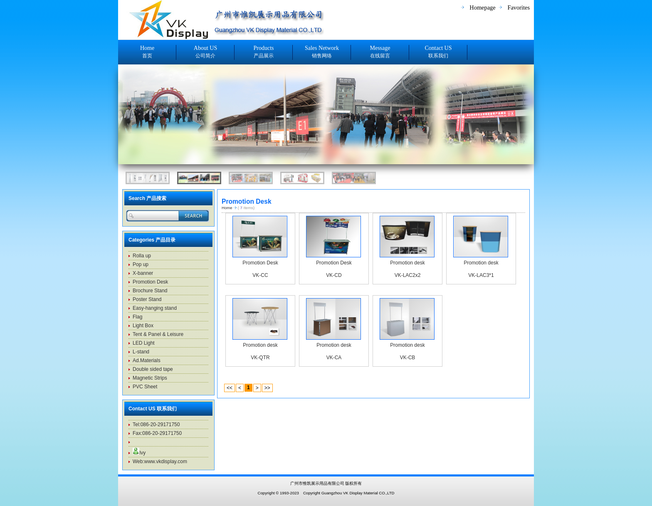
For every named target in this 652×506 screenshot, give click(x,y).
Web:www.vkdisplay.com (160, 461)
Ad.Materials (147, 360)
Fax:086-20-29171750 (157, 433)
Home (147, 52)
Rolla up (142, 256)
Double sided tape (153, 369)
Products (264, 52)
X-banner (143, 273)
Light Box (143, 325)
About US (205, 52)
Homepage (482, 7)
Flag (137, 317)
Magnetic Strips (150, 378)
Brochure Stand (150, 291)
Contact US (438, 52)
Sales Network (322, 52)
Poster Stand (147, 299)
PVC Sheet (145, 387)
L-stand (141, 352)
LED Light (144, 343)
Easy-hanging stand (155, 308)
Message (380, 52)
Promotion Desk (260, 263)
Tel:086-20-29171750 (156, 424)
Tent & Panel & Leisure (158, 334)
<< (229, 388)
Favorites (518, 7)
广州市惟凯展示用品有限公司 (318, 483)
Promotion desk (407, 263)
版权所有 (353, 483)
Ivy (139, 453)
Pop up (140, 264)
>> (267, 388)
